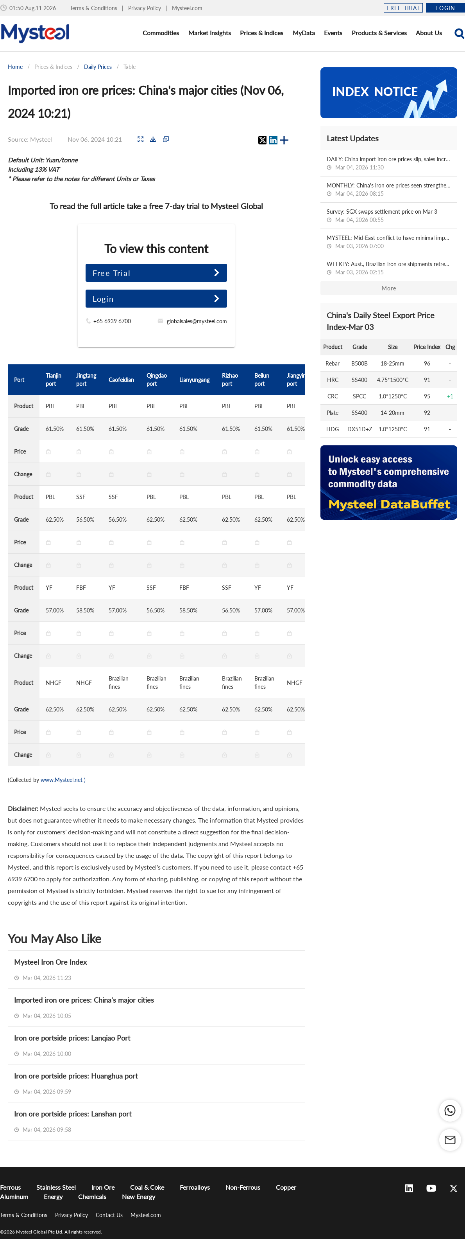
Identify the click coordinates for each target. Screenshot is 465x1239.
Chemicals (92, 1196)
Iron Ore (102, 1187)
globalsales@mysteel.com (197, 321)
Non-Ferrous (242, 1187)
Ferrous (10, 1187)
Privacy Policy (145, 8)
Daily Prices (98, 66)
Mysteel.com (187, 8)
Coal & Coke (147, 1187)
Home (15, 66)
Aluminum (14, 1196)
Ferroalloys (195, 1187)
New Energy (138, 1196)
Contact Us (110, 1215)
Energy (53, 1196)
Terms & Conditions (94, 8)
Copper (286, 1187)
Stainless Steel (56, 1187)
